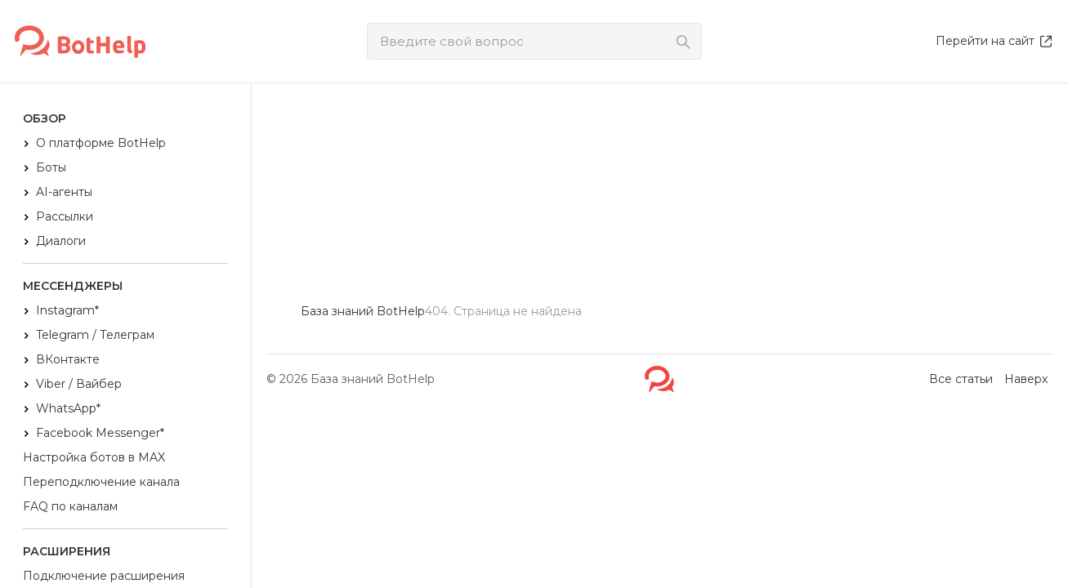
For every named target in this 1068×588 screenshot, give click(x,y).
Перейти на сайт (995, 40)
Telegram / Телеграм (95, 334)
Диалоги (61, 241)
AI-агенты (64, 192)
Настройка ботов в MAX (94, 457)
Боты (51, 167)
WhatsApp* (68, 408)
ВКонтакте (68, 359)
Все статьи (961, 379)
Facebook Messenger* (100, 432)
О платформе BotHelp (101, 143)
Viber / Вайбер (79, 383)
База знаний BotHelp (373, 379)
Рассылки (64, 216)
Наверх (1026, 379)
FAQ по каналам (70, 506)
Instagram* (67, 310)
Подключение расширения (104, 575)
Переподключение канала (101, 481)
